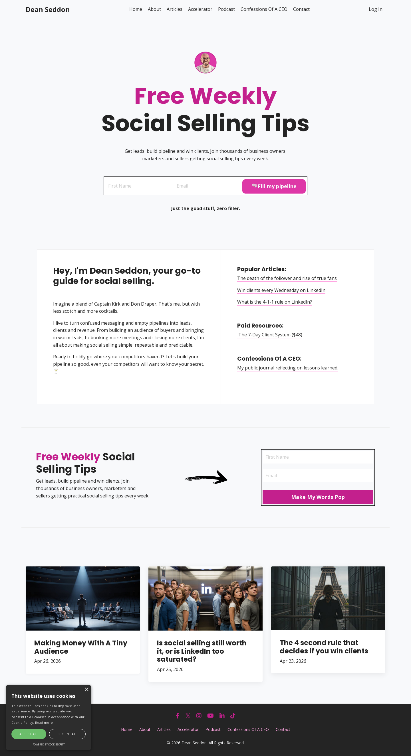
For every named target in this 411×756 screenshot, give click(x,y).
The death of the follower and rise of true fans (288, 278)
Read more (44, 722)
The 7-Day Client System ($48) (270, 335)
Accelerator (200, 9)
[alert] (48, 717)
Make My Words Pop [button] (318, 498)
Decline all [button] (67, 734)
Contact (301, 9)
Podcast (226, 9)
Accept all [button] (29, 734)
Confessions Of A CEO (264, 9)
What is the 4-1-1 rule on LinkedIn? (275, 302)
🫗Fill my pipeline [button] (274, 185)
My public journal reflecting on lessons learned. (288, 368)
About (154, 9)
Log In (375, 9)
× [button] (86, 690)
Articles (174, 9)
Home (135, 9)
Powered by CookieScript (49, 744)
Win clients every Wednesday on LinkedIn (282, 290)
